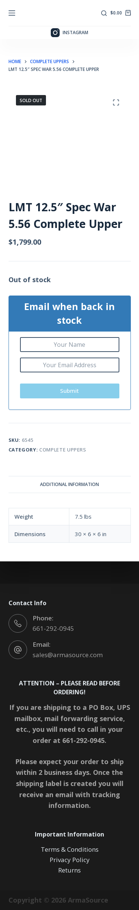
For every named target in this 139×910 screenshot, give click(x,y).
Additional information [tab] (69, 484)
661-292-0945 (53, 628)
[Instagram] (69, 32)
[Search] (104, 13)
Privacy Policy (70, 859)
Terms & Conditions (70, 849)
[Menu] (12, 13)
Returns (69, 870)
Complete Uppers (62, 449)
